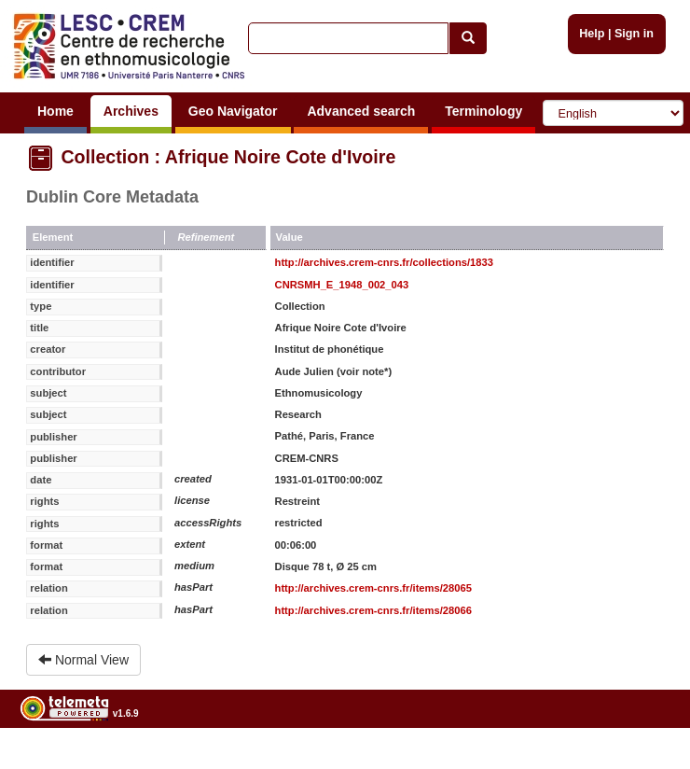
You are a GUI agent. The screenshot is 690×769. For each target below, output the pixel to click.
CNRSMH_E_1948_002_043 (342, 284)
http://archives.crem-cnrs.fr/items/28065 (373, 588)
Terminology (483, 111)
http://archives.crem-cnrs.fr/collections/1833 (384, 262)
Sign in (634, 33)
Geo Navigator (233, 111)
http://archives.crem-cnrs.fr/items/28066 (373, 610)
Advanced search (361, 111)
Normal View (83, 659)
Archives (131, 111)
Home (55, 111)
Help (591, 33)
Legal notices (643, 761)
